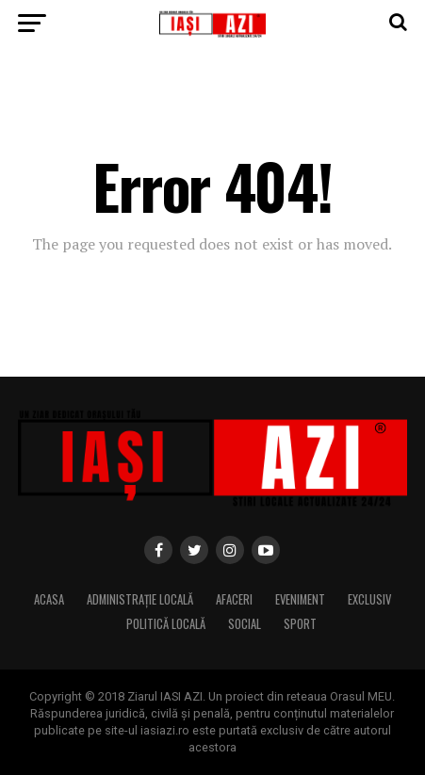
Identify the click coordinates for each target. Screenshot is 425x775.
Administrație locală (140, 599)
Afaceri (234, 599)
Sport (300, 624)
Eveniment (300, 599)
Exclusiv (369, 599)
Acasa (49, 599)
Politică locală (165, 624)
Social (244, 624)
